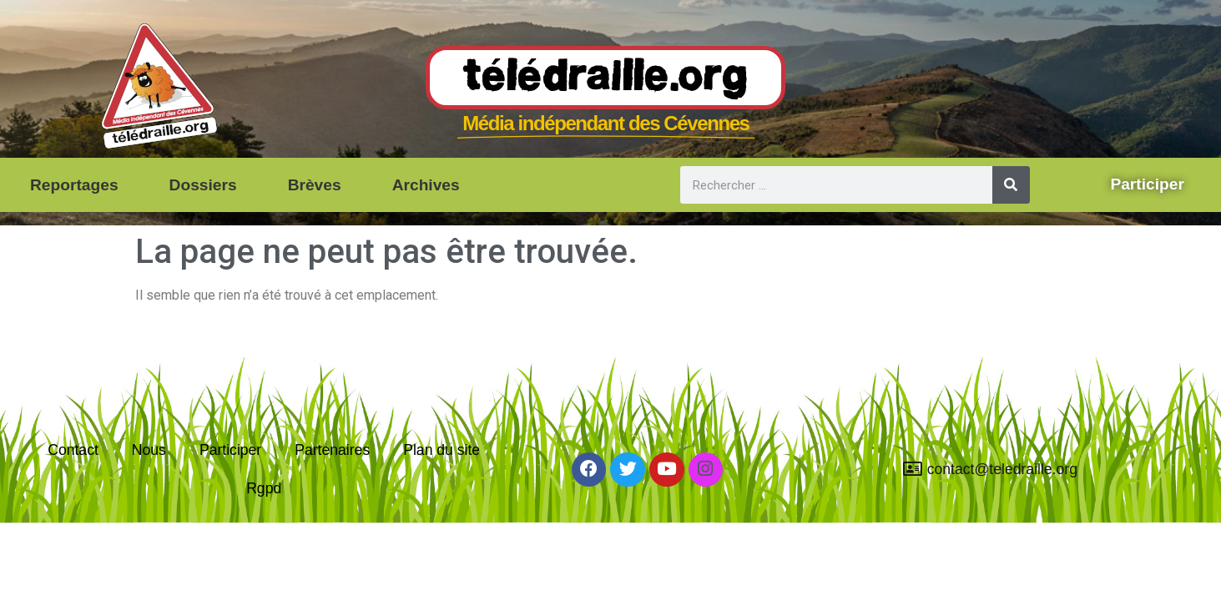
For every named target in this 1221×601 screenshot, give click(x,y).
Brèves (314, 185)
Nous (149, 450)
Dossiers (203, 185)
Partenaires (332, 450)
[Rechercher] (1011, 185)
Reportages (74, 185)
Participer (230, 450)
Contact (73, 450)
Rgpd (263, 488)
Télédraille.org (605, 78)
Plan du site (441, 450)
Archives (426, 185)
